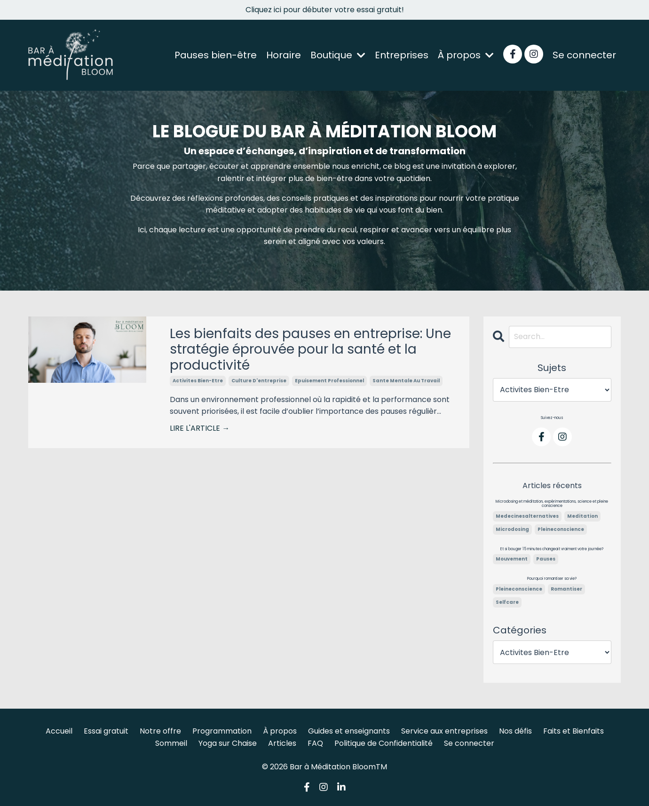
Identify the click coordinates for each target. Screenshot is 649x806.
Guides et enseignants (349, 731)
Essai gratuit (106, 731)
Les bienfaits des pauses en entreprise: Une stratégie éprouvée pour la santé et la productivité (310, 349)
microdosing (512, 529)
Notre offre (160, 731)
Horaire (283, 55)
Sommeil (171, 743)
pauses (545, 558)
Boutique (337, 55)
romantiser (566, 589)
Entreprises (401, 55)
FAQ (315, 743)
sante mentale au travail (406, 380)
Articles (282, 743)
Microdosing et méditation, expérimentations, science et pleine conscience (552, 503)
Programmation (222, 731)
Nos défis (515, 731)
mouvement (512, 558)
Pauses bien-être (215, 55)
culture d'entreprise (258, 380)
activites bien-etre (198, 380)
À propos (466, 55)
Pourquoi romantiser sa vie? (552, 579)
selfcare (507, 602)
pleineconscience (561, 529)
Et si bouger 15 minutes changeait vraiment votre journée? (551, 549)
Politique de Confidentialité (383, 743)
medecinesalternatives (527, 516)
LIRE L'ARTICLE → (200, 428)
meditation (582, 516)
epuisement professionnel (329, 380)
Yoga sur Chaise (227, 743)
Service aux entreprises (444, 731)
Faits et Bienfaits (573, 731)
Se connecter (584, 55)
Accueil (59, 731)
